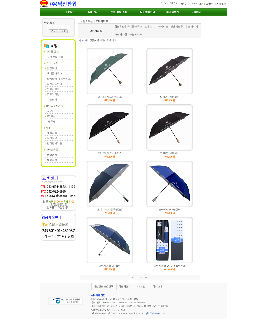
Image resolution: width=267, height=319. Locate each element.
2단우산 (50, 116)
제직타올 (51, 132)
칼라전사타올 (53, 143)
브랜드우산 (86, 21)
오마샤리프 (52, 89)
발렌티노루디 (53, 83)
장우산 (49, 111)
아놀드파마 (52, 99)
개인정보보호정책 (103, 286)
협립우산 (51, 68)
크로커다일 (52, 94)
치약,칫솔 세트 (54, 56)
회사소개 (157, 286)
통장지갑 (51, 160)
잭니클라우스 (53, 73)
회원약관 (123, 286)
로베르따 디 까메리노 (58, 78)
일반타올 (51, 138)
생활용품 (51, 154)
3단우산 (50, 121)
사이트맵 (140, 286)
